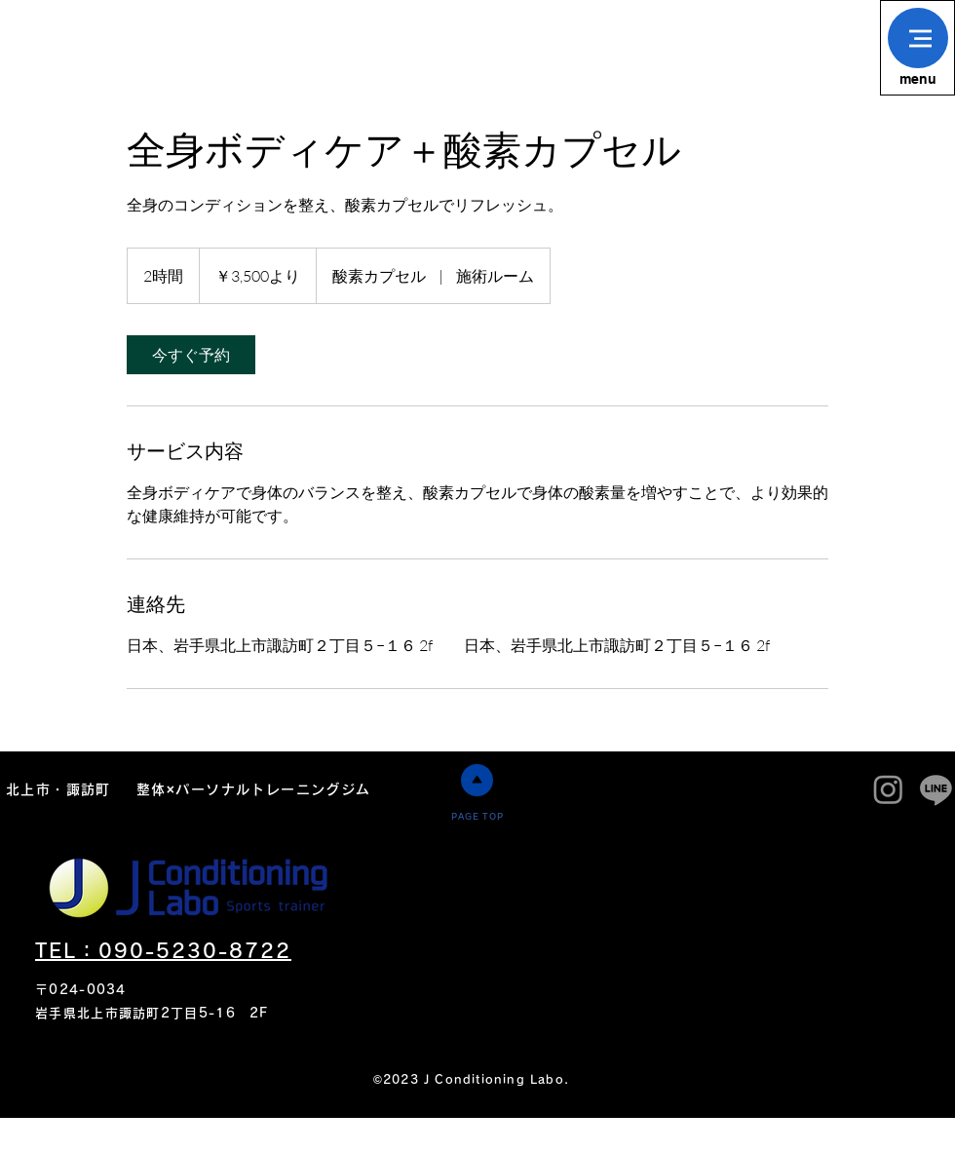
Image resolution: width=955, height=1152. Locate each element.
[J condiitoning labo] (888, 789)
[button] (918, 38)
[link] (191, 354)
